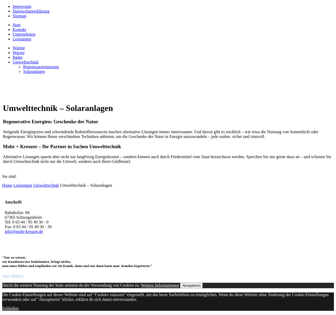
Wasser (19, 52)
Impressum (22, 6)
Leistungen (22, 39)
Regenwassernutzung (41, 67)
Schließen (10, 308)
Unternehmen (24, 34)
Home (7, 185)
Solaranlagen (34, 71)
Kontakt (19, 29)
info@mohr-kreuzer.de (24, 231)
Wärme (19, 48)
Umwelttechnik (26, 62)
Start (16, 25)
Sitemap (19, 16)
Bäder (18, 57)
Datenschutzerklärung (31, 11)
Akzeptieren (191, 285)
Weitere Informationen (160, 285)
